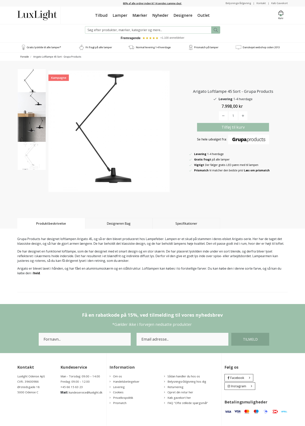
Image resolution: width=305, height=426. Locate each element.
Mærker (139, 15)
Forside (24, 57)
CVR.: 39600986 (28, 382)
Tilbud (101, 15)
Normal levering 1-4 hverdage (153, 47)
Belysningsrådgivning (236, 3)
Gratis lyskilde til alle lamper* (44, 47)
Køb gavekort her (177, 398)
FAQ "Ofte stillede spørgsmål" (186, 403)
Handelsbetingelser (124, 382)
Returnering (173, 387)
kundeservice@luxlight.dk (85, 393)
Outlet (203, 15)
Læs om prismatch (257, 171)
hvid (36, 273)
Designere (183, 15)
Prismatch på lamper (206, 47)
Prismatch (118, 403)
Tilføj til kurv (233, 127)
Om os (116, 377)
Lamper (120, 15)
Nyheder (160, 15)
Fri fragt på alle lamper (99, 47)
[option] (31, 85)
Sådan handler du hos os (182, 377)
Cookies (117, 393)
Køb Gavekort (279, 3)
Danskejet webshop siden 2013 (261, 47)
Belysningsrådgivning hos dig (185, 382)
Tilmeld (250, 339)
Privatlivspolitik (121, 398)
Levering (117, 387)
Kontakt (260, 3)
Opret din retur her (178, 393)
